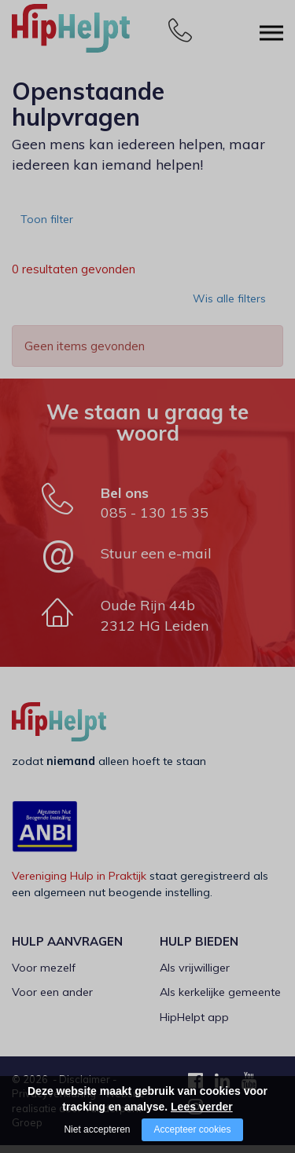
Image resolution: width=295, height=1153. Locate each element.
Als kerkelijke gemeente (220, 1000)
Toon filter (51, 224)
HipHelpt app (194, 1025)
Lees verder (202, 1106)
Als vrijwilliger (195, 975)
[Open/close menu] (271, 29)
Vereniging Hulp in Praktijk (79, 884)
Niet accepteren (97, 1129)
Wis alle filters (231, 311)
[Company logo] (90, 35)
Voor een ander (52, 1000)
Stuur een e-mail (156, 561)
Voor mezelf (44, 975)
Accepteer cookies (191, 1129)
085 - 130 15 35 (154, 520)
